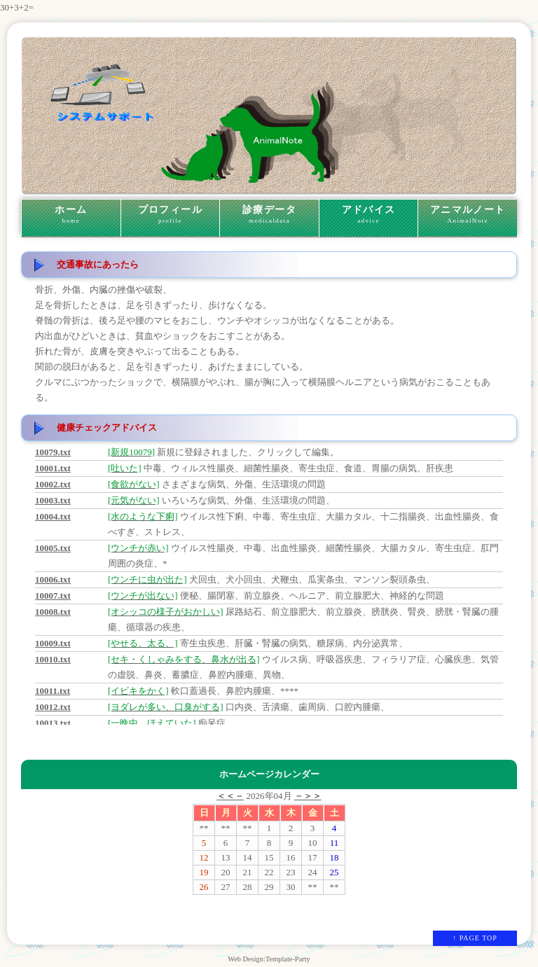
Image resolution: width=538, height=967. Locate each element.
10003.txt (53, 500)
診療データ (269, 214)
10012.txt (53, 707)
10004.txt (53, 516)
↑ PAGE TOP (475, 938)
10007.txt (53, 595)
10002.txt (53, 484)
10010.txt (53, 659)
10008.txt (53, 611)
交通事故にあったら (98, 264)
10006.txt (53, 579)
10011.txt (52, 691)
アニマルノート (467, 214)
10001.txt (53, 468)
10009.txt (53, 643)
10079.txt (53, 452)
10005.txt (53, 548)
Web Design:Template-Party (269, 959)
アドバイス (368, 214)
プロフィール (170, 214)
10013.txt (53, 723)
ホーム (71, 214)
